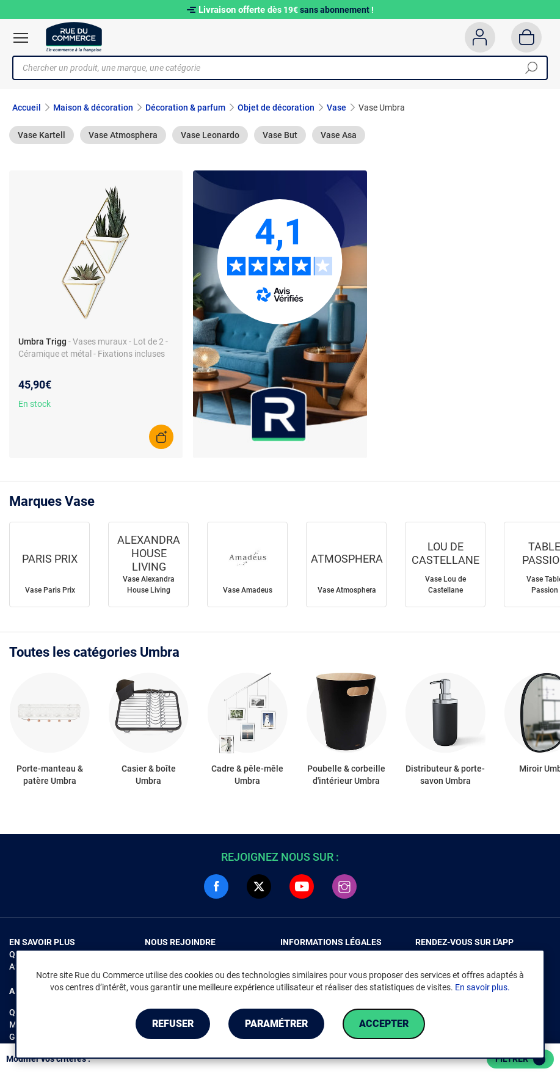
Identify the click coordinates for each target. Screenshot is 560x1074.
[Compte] (480, 37)
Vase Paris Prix (50, 590)
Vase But (280, 135)
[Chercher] (531, 67)
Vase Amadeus (247, 590)
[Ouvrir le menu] (20, 38)
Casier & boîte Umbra (149, 775)
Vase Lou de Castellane (445, 584)
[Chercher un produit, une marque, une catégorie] (275, 68)
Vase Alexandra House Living (149, 584)
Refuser (173, 1023)
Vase (336, 107)
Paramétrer (276, 1023)
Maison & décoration (93, 107)
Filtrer (520, 1059)
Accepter (384, 1023)
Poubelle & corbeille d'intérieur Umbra (346, 775)
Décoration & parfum (185, 107)
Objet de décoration (276, 107)
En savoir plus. (482, 987)
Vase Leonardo (210, 135)
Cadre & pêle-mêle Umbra (247, 775)
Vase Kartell (41, 135)
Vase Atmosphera (123, 135)
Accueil (26, 107)
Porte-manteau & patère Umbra (49, 775)
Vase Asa (339, 135)
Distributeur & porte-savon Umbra (445, 775)
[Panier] (527, 37)
